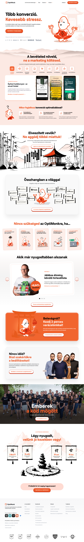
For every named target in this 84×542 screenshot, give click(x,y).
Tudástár (44, 2)
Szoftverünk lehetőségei (30, 2)
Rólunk (50, 2)
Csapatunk (52, 506)
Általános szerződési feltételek (11, 523)
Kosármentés (42, 69)
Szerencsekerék (19, 69)
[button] (39, 298)
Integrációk (27, 511)
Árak (39, 2)
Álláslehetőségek (54, 511)
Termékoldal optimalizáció (64, 70)
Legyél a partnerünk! (54, 509)
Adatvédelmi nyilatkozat (10, 525)
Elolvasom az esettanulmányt (51, 286)
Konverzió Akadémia (70, 509)
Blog (67, 513)
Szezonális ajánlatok (27, 70)
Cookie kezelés (8, 527)
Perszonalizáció (72, 69)
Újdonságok (27, 513)
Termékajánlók (57, 69)
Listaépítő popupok (12, 70)
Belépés (64, 2)
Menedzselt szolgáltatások (56, 513)
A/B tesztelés (49, 69)
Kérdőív (34, 69)
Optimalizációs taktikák (71, 511)
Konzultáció (27, 509)
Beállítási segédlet (70, 506)
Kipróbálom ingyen (73, 2)
